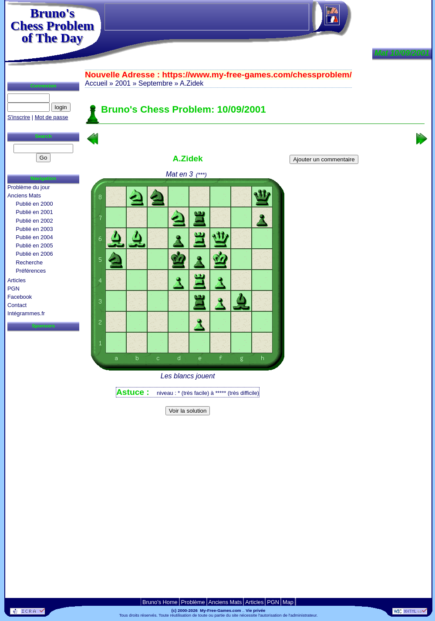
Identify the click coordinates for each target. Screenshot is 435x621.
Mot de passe (51, 117)
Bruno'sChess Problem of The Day (52, 25)
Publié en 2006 (34, 253)
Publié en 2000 (34, 203)
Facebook (19, 297)
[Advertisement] (255, 432)
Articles (16, 280)
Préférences (31, 270)
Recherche (29, 262)
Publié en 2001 (34, 212)
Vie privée (255, 610)
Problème (193, 602)
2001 (123, 83)
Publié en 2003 (34, 229)
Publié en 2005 (34, 245)
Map (288, 602)
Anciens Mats (24, 195)
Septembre (155, 83)
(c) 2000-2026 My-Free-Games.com (206, 610)
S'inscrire (18, 117)
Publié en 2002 (34, 220)
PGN (13, 288)
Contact (17, 305)
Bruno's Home (160, 602)
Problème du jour (28, 187)
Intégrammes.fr (26, 313)
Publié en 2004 (34, 237)
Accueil (96, 83)
